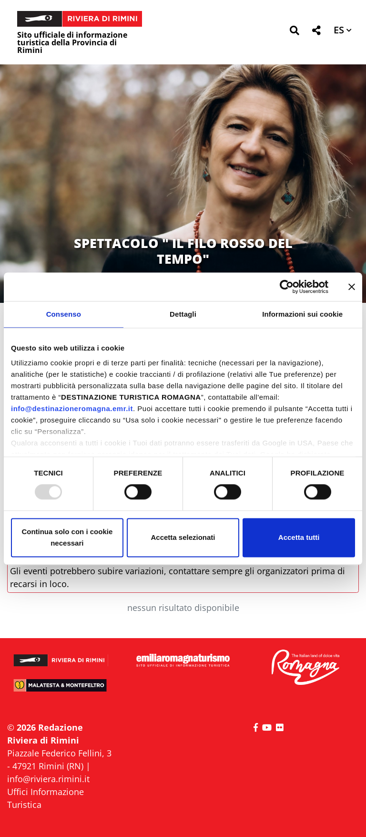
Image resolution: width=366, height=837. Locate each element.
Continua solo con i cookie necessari (66, 537)
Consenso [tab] (63, 314)
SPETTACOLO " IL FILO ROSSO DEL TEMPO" (183, 250)
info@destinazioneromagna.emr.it (72, 408)
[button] (294, 32)
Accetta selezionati (183, 537)
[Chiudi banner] (351, 286)
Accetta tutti (299, 537)
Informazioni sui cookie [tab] (302, 314)
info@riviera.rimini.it (48, 779)
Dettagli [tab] (183, 314)
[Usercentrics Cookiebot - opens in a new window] (286, 286)
